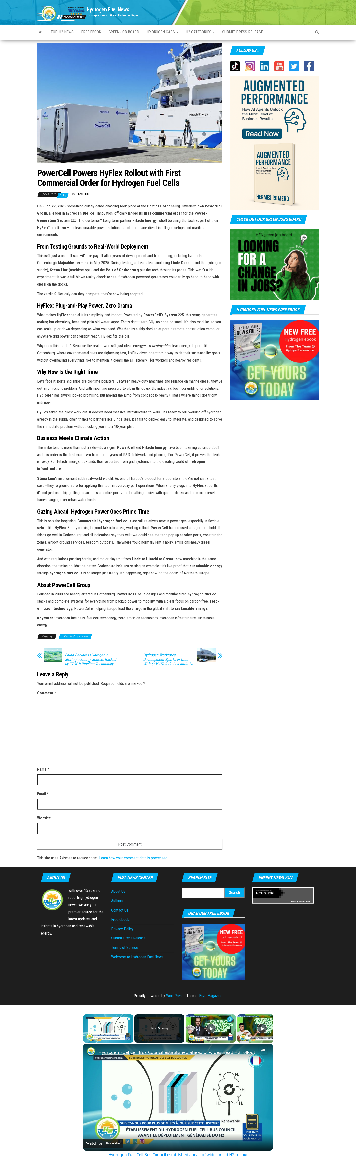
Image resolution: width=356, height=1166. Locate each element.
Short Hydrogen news (75, 636)
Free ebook (91, 32)
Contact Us (119, 910)
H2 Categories (200, 32)
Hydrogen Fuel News (108, 9)
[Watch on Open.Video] (103, 1143)
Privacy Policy (122, 929)
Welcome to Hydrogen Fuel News (137, 957)
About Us (118, 891)
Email (43, 793)
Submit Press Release (242, 32)
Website (44, 818)
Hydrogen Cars (162, 32)
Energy (295, 901)
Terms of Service (124, 947)
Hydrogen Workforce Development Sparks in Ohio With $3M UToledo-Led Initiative (168, 659)
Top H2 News (62, 32)
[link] (91, 1052)
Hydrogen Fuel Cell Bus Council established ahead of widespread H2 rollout (176, 1052)
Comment (46, 693)
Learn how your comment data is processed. (133, 858)
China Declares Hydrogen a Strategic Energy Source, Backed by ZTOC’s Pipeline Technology (90, 659)
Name (43, 769)
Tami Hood (84, 194)
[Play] (211, 1028)
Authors (117, 900)
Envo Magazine (210, 995)
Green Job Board (124, 32)
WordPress (174, 995)
